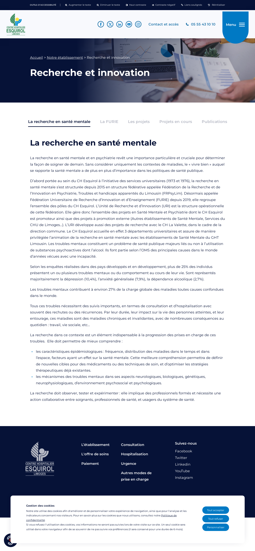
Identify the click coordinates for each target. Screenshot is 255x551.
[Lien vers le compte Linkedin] (118, 25)
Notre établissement (65, 59)
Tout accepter (215, 510)
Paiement (90, 465)
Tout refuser (215, 518)
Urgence (128, 465)
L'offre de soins (95, 456)
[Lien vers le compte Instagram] (136, 25)
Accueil (36, 59)
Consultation (132, 446)
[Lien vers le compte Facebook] (99, 25)
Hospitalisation (134, 456)
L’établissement (95, 446)
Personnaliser (215, 527)
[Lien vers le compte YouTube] (127, 25)
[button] (78, 5)
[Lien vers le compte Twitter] (108, 25)
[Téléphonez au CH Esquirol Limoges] (199, 25)
